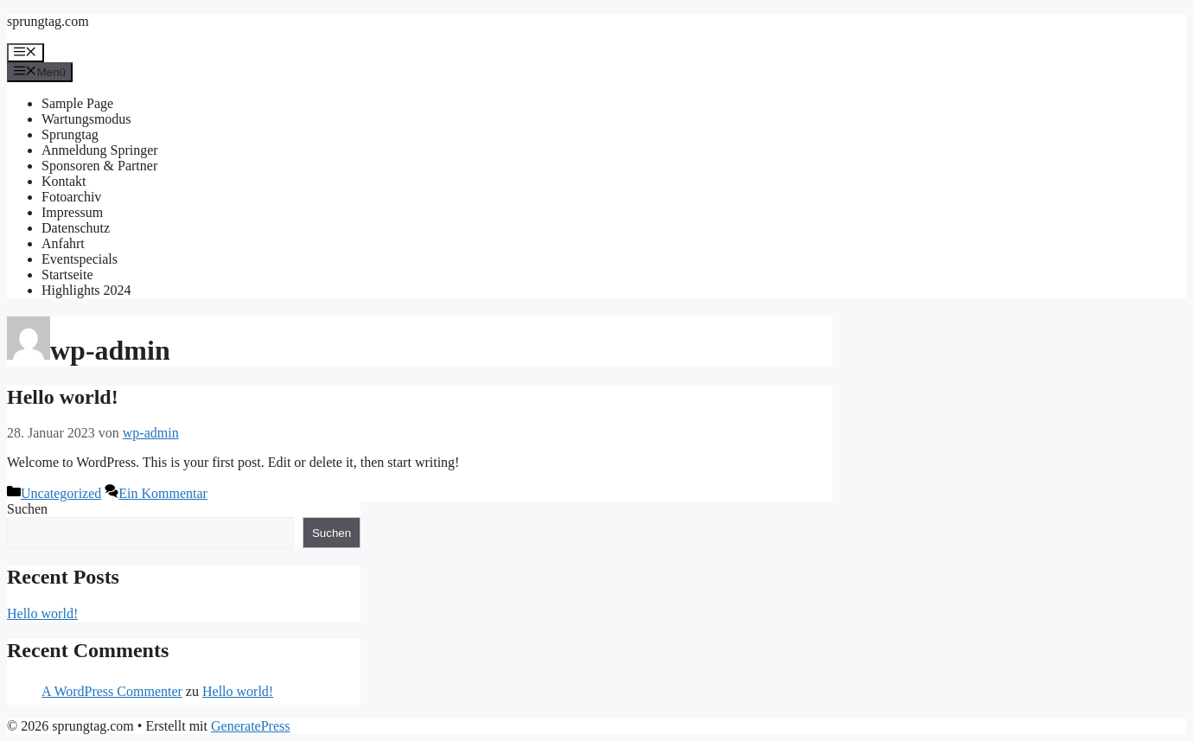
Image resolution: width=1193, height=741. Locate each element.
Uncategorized (61, 493)
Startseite (67, 274)
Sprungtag (70, 134)
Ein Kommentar (162, 493)
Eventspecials (79, 259)
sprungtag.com (48, 21)
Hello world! (62, 397)
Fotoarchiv (71, 196)
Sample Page (77, 103)
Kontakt (63, 181)
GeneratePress (250, 726)
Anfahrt (63, 243)
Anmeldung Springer (99, 150)
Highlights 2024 (86, 290)
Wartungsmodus (86, 119)
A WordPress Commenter (111, 691)
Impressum (72, 212)
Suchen (27, 508)
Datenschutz (75, 227)
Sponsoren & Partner (99, 165)
